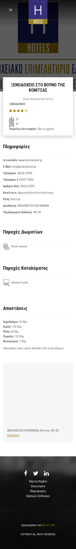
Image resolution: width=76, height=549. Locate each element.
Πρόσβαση (13, 435)
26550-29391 (27, 186)
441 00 (37, 212)
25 (13, 119)
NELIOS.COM (48, 525)
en (10, 10)
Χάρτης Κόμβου (38, 481)
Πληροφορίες (38, 491)
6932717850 (26, 179)
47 (13, 124)
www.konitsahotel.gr (30, 160)
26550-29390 (24, 173)
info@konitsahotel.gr (24, 166)
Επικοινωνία (38, 486)
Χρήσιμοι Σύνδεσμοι (38, 496)
